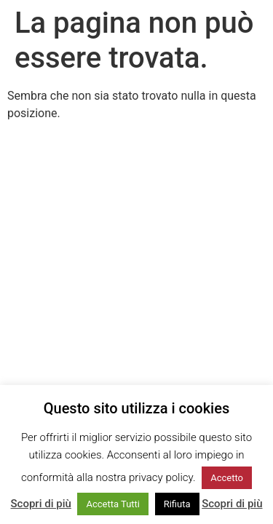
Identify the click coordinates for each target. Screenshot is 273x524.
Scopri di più (41, 503)
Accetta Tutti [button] (113, 504)
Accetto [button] (226, 477)
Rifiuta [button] (177, 504)
